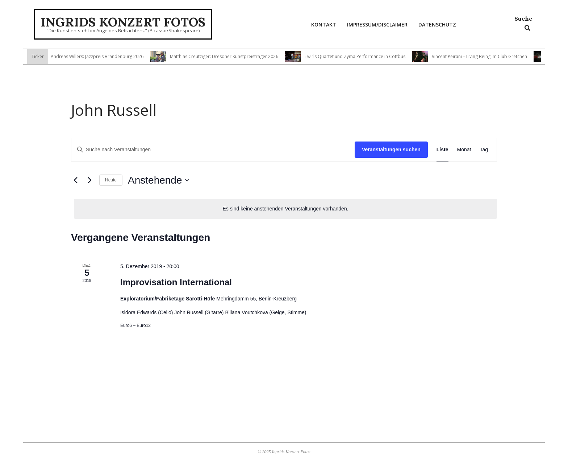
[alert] (285, 209)
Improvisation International (176, 282)
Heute (111, 180)
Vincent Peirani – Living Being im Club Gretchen (482, 56)
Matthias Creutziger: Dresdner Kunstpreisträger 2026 (227, 56)
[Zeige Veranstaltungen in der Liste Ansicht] (442, 149)
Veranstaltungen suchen (391, 149)
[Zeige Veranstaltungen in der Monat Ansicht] (464, 149)
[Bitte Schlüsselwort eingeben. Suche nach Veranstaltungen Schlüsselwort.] (213, 149)
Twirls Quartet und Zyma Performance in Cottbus (358, 56)
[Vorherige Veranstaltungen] (75, 180)
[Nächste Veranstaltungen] (89, 180)
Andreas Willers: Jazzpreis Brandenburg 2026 (100, 56)
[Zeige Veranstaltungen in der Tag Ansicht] (484, 149)
